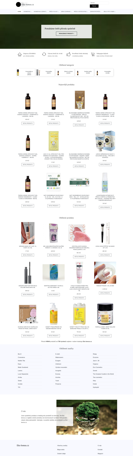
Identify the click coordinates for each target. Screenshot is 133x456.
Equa (45, 360)
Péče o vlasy (53, 11)
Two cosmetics (100, 370)
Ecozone (46, 357)
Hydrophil (99, 377)
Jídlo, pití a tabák (109, 11)
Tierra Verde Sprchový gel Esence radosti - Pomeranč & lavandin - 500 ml (27, 114)
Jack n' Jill (21, 360)
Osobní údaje (61, 443)
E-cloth (46, 354)
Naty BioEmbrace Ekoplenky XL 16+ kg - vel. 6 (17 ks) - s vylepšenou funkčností (54, 197)
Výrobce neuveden (50, 364)
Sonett (46, 367)
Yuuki (45, 373)
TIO (71, 377)
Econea (98, 367)
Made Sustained (23, 364)
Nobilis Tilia (73, 357)
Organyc (98, 360)
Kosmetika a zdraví (40, 11)
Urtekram (73, 360)
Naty (71, 373)
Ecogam (98, 357)
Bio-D (20, 354)
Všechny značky (62, 435)
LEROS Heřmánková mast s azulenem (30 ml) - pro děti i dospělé (105, 155)
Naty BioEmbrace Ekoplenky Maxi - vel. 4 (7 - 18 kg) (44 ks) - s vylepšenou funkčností (79, 197)
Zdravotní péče (95, 11)
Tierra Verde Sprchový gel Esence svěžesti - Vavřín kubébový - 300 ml (28, 155)
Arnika (46, 370)
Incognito (21, 367)
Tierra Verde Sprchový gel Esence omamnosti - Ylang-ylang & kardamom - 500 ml (28, 197)
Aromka (72, 370)
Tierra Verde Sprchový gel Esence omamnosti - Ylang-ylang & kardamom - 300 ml (105, 114)
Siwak (20, 373)
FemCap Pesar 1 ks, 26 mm (105, 285)
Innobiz (98, 373)
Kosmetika (27, 11)
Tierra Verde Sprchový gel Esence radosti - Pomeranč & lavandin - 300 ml (53, 114)
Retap (72, 354)
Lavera (98, 364)
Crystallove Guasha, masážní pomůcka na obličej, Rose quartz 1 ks (79, 248)
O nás (100, 435)
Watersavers (22, 357)
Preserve (21, 377)
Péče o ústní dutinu (80, 11)
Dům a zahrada (65, 11)
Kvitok (46, 377)
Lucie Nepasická (75, 367)
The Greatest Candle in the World (28, 370)
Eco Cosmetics (74, 364)
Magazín (100, 443)
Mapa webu (61, 439)
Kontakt (100, 439)
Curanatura (99, 354)
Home (19, 11)
